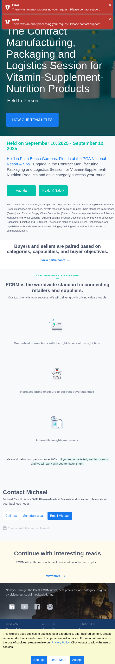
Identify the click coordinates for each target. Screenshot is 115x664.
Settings (39, 659)
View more (57, 576)
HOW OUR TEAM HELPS (32, 120)
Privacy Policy (60, 642)
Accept (77, 659)
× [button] (110, 5)
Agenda (21, 190)
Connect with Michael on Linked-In (30, 528)
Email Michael (59, 515)
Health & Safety (53, 190)
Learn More (58, 659)
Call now (11, 515)
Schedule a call (33, 515)
